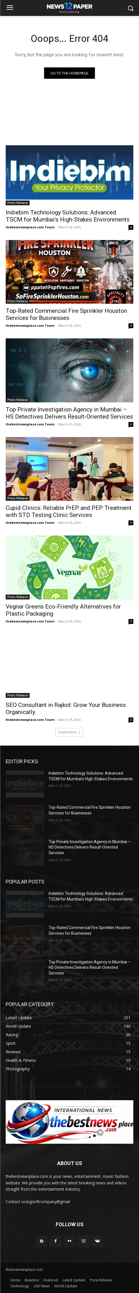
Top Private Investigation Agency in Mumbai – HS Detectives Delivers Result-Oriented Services (89, 847)
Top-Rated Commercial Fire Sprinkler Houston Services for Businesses (66, 314)
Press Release (17, 203)
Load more (69, 732)
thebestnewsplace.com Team (30, 227)
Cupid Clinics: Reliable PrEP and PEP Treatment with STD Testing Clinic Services (69, 511)
